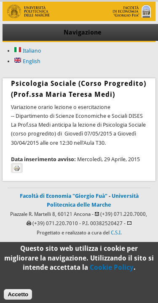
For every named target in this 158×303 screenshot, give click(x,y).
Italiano (27, 51)
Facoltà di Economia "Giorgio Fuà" (63, 196)
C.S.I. (116, 233)
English (27, 61)
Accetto (18, 297)
